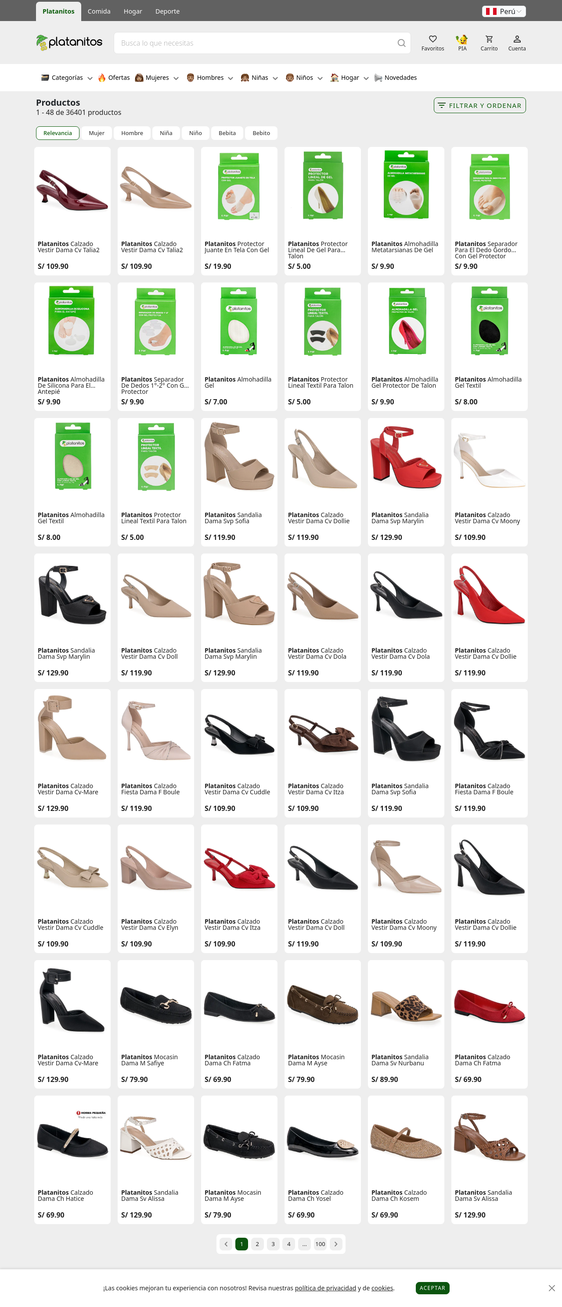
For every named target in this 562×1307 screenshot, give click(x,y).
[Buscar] (402, 42)
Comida (99, 11)
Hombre (132, 133)
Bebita (227, 133)
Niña (166, 133)
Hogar (133, 11)
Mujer (96, 133)
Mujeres (157, 78)
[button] (504, 11)
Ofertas (113, 78)
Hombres (210, 78)
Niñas (259, 78)
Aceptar (433, 1288)
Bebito (261, 133)
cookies (382, 1288)
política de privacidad (326, 1288)
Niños (304, 78)
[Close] (552, 1288)
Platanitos (59, 11)
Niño (195, 133)
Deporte (167, 11)
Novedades (395, 78)
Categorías (67, 78)
